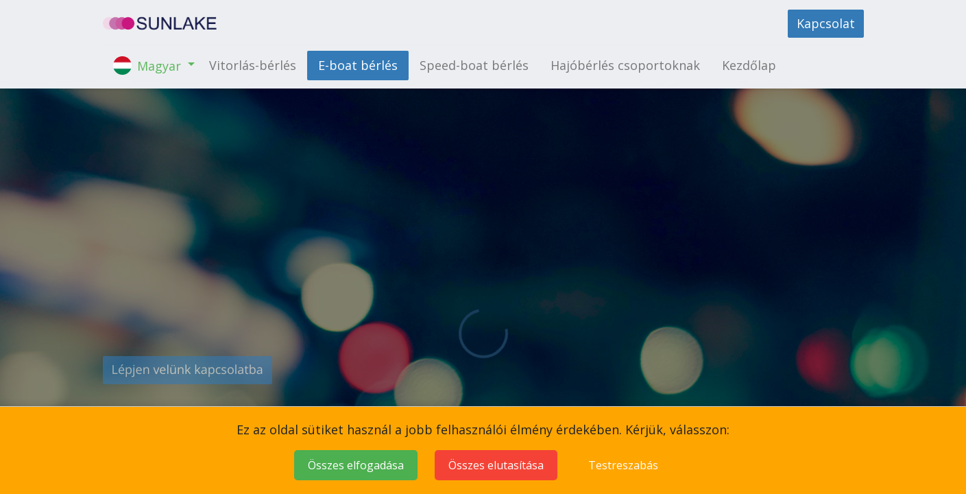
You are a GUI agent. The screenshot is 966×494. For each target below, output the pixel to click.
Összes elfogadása (356, 465)
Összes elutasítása (496, 465)
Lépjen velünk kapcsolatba (187, 370)
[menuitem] (252, 65)
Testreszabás (623, 465)
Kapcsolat (826, 23)
